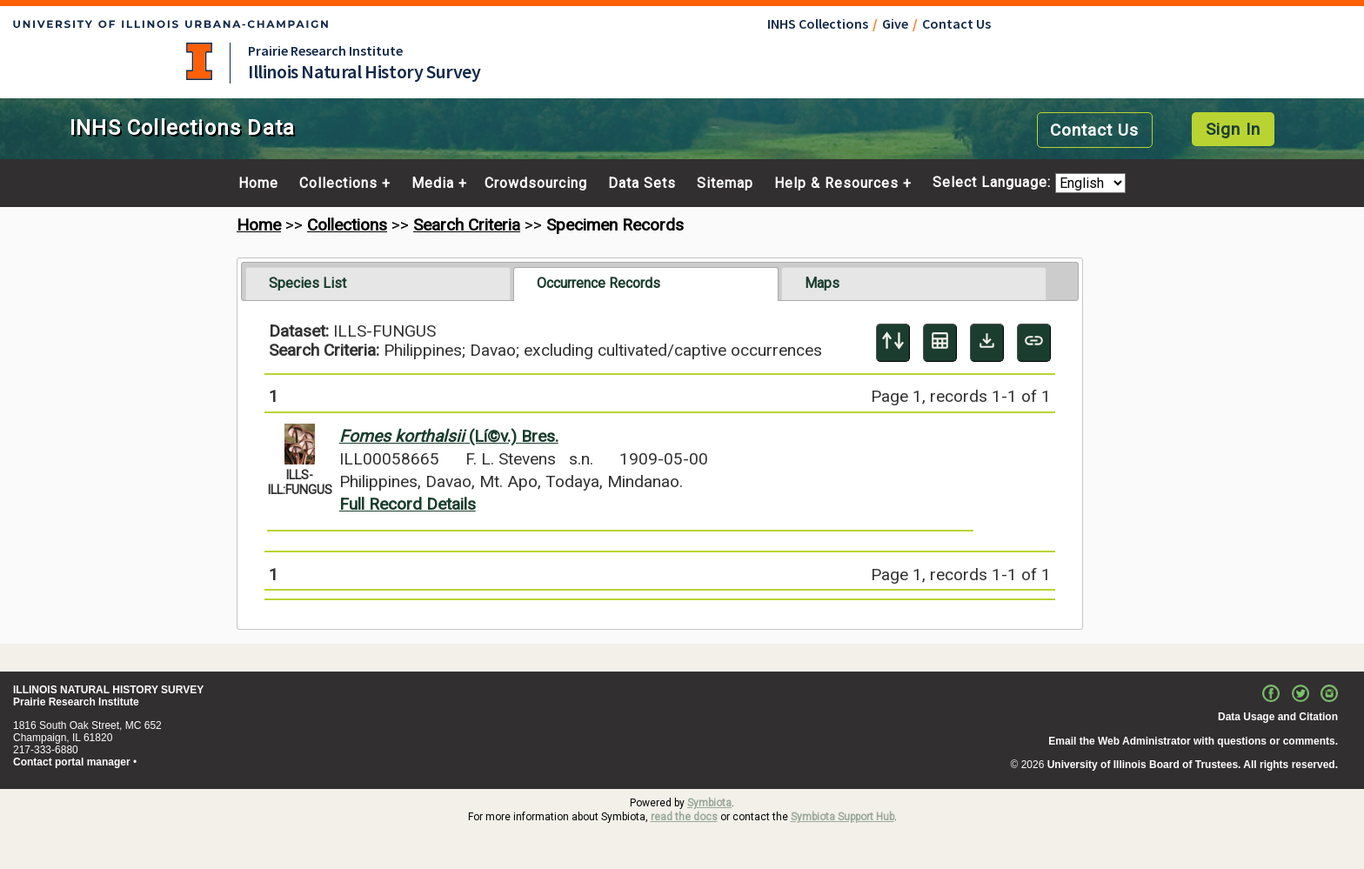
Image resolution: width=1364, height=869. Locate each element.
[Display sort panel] (893, 343)
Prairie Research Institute (325, 50)
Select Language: (994, 183)
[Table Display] (940, 343)
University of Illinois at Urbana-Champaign (199, 61)
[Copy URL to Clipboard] (1034, 343)
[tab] (378, 283)
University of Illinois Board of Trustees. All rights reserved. (1192, 765)
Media (432, 183)
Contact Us (956, 23)
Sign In (1233, 129)
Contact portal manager (71, 762)
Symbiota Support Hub (842, 817)
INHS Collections (817, 23)
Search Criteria (466, 225)
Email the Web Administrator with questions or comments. (1193, 741)
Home (258, 183)
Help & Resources (836, 183)
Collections (338, 183)
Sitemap (725, 183)
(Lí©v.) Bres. (448, 436)
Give (895, 23)
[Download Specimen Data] (987, 343)
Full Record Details (407, 504)
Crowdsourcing (536, 183)
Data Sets (642, 183)
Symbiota (709, 803)
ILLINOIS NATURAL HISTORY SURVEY (108, 690)
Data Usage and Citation (1278, 717)
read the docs (684, 817)
